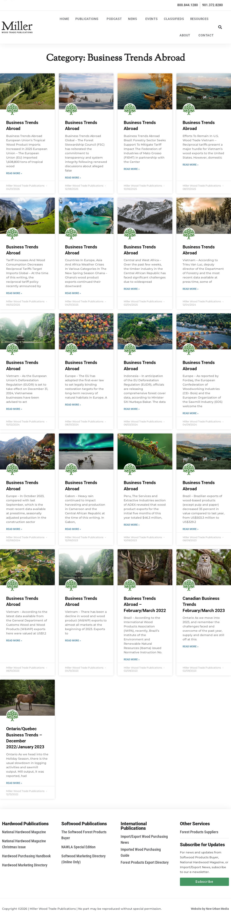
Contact (206, 35)
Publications (88, 19)
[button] (220, 27)
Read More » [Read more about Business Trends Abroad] (14, 173)
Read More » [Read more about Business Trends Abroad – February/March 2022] (132, 659)
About (186, 35)
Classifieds (174, 19)
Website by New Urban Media (210, 908)
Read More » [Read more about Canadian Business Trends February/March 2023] (190, 646)
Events (151, 19)
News (133, 19)
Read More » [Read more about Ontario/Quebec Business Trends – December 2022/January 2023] (14, 783)
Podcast (114, 19)
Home (64, 19)
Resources (200, 19)
